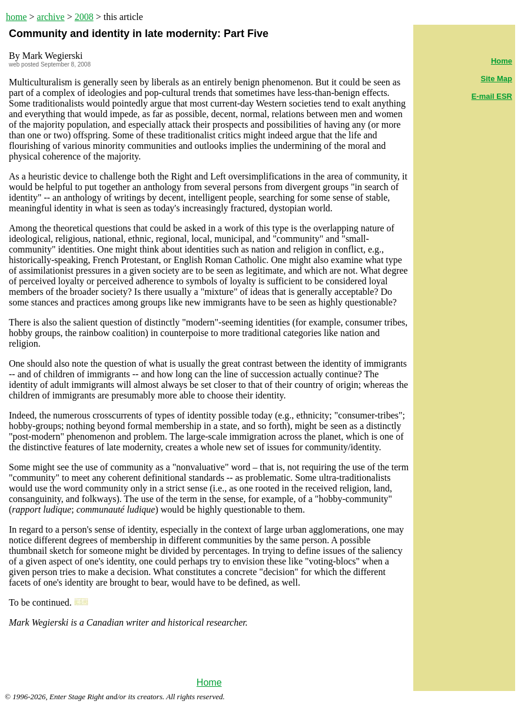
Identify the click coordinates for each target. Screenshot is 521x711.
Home (209, 682)
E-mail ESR (492, 96)
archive (51, 17)
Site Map (496, 78)
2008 (84, 17)
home (16, 17)
